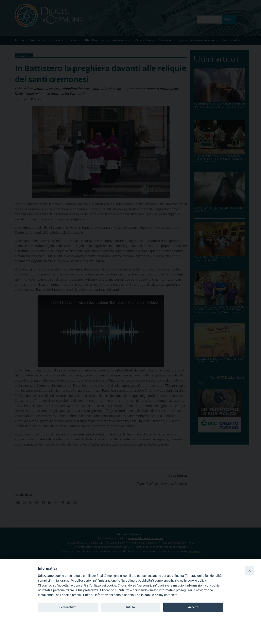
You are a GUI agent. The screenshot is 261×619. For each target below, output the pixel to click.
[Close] (249, 570)
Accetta (193, 607)
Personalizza (67, 607)
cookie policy (154, 595)
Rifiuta (130, 607)
